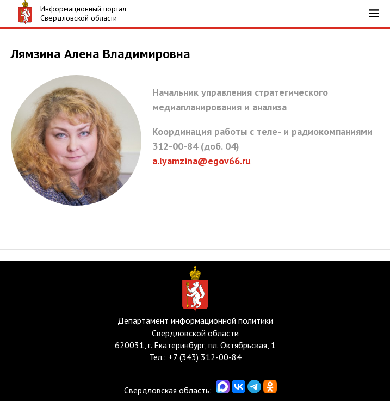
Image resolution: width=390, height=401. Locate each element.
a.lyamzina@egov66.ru (201, 161)
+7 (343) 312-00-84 (205, 356)
